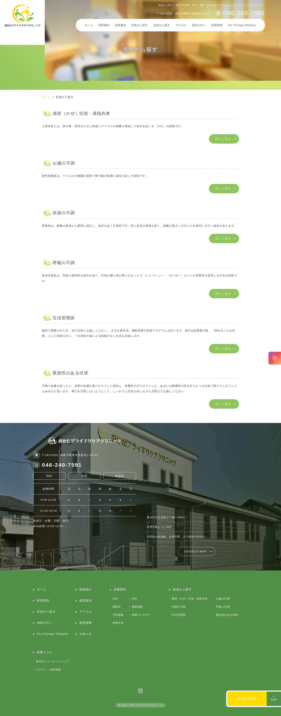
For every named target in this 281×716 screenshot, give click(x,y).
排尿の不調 (179, 606)
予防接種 (118, 614)
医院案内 (85, 600)
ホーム (89, 25)
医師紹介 (85, 589)
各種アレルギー (141, 614)
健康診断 (137, 606)
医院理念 (43, 600)
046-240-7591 (62, 465)
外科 (134, 598)
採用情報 (216, 25)
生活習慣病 (179, 614)
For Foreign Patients (52, 633)
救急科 (117, 606)
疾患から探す (140, 25)
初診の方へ (199, 25)
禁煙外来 (118, 622)
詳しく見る (223, 138)
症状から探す (162, 25)
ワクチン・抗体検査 (48, 669)
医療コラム (45, 652)
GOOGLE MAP (195, 551)
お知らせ (85, 633)
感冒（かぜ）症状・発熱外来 (190, 598)
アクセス (181, 25)
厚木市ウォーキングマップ (52, 661)
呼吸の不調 (223, 606)
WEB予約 (247, 698)
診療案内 (120, 25)
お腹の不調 (223, 598)
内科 (115, 598)
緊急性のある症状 (227, 614)
